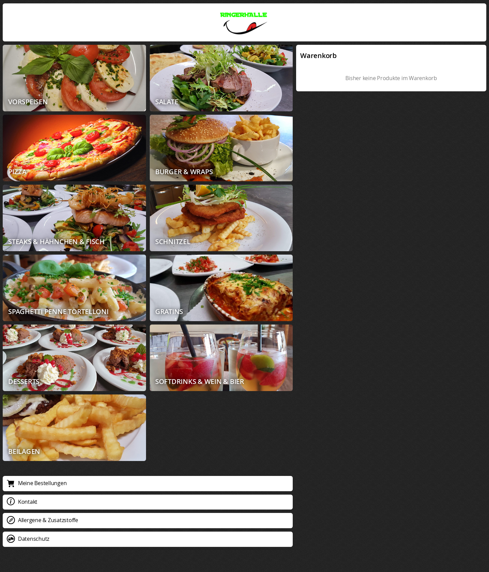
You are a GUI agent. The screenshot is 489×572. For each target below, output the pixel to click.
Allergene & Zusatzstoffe (42, 520)
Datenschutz (28, 538)
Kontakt (22, 501)
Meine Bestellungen (37, 483)
